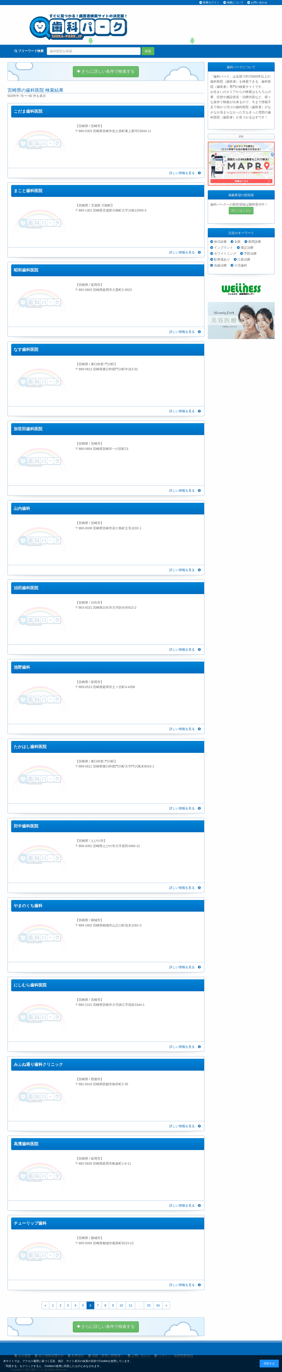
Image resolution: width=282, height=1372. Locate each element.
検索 (148, 51)
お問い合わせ (259, 2)
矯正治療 (247, 247)
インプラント (223, 247)
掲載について (235, 2)
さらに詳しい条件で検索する (106, 71)
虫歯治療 (220, 265)
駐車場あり (222, 259)
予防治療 (250, 253)
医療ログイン (211, 2)
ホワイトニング (225, 253)
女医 (237, 241)
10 (121, 1305)
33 (148, 1305)
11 (130, 1305)
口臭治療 (243, 259)
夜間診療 (254, 241)
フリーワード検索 (29, 51)
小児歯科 (240, 265)
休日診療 (220, 241)
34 (158, 1305)
